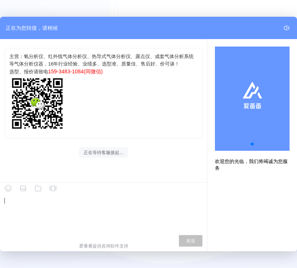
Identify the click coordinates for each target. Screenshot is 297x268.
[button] (252, 144)
